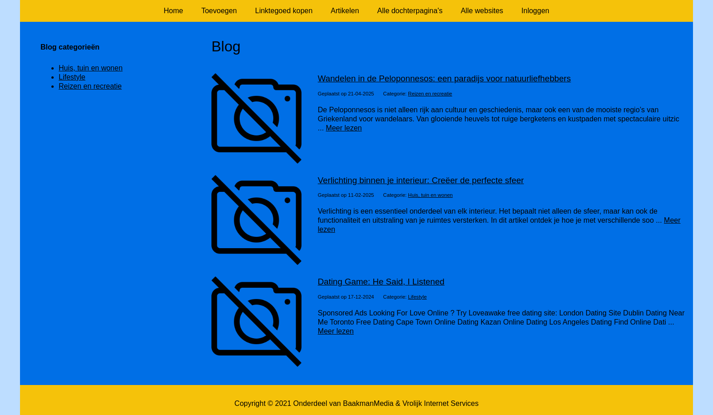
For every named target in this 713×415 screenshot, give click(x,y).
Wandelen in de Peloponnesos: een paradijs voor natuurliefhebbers (444, 78)
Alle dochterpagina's (410, 11)
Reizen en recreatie (430, 93)
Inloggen (535, 11)
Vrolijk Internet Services (440, 403)
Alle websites (482, 11)
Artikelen (345, 11)
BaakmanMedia (368, 403)
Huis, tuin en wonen (430, 195)
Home (173, 11)
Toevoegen (219, 11)
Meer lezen (344, 128)
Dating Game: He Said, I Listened (381, 281)
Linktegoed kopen (283, 11)
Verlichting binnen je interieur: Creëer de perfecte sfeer (421, 180)
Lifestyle (417, 297)
